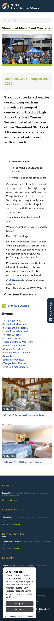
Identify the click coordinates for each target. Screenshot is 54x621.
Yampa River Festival (15, 363)
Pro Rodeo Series (12, 338)
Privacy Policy (10, 616)
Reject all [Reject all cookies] (19, 609)
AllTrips (15, 4)
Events (16, 20)
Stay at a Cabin (19, 305)
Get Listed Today (10, 548)
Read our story (9, 500)
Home (6, 20)
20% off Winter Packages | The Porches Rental (24, 415)
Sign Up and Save (11, 524)
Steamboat (30, 36)
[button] (6, 49)
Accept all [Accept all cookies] (19, 603)
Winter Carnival (12, 334)
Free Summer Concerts (15, 366)
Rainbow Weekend (13, 359)
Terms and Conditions (26, 616)
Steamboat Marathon (15, 324)
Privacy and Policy (37, 596)
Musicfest (8, 356)
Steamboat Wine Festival (17, 331)
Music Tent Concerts (14, 345)
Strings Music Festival (15, 327)
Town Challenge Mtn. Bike (18, 341)
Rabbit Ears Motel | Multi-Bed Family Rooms (22, 462)
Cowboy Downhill (13, 349)
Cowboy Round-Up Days (16, 352)
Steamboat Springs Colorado (25, 8)
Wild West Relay (12, 320)
